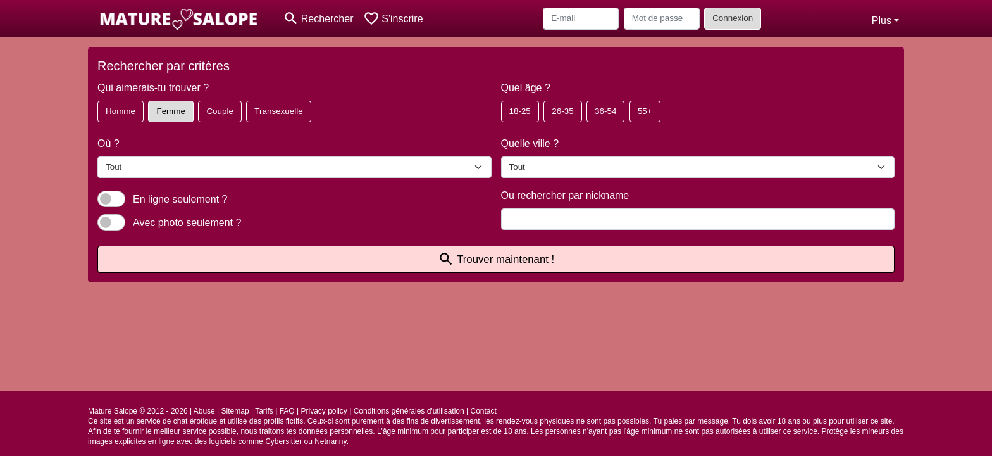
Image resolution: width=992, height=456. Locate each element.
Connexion (732, 18)
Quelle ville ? (530, 143)
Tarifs (264, 411)
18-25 (520, 111)
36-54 (605, 111)
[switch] (111, 199)
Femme (170, 111)
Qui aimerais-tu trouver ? (153, 87)
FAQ (287, 411)
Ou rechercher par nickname (565, 195)
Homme (120, 111)
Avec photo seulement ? (187, 222)
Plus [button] (881, 20)
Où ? (108, 143)
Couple (219, 111)
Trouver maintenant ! (496, 259)
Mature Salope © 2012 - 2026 (138, 411)
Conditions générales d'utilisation (409, 411)
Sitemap (235, 411)
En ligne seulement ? (180, 199)
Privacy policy (324, 411)
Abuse (204, 411)
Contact (484, 411)
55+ (645, 111)
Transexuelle (278, 111)
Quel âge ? (525, 87)
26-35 (562, 111)
